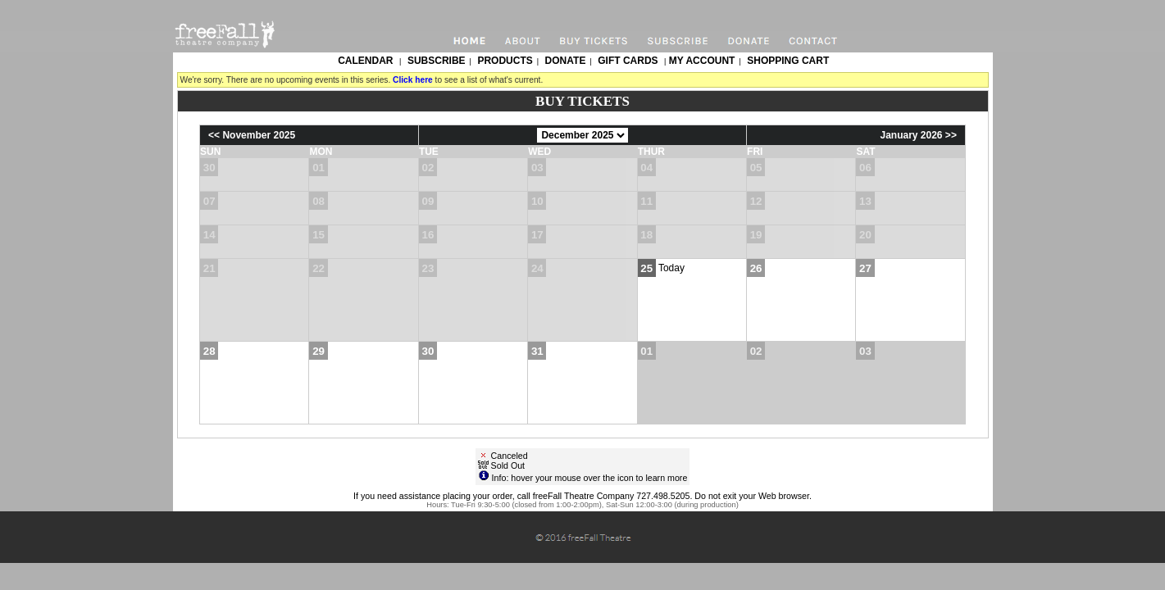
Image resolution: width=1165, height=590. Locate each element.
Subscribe (436, 60)
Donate (565, 60)
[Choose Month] (582, 135)
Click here (413, 79)
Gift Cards (628, 60)
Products (504, 60)
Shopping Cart (788, 60)
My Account (700, 60)
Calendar (365, 60)
